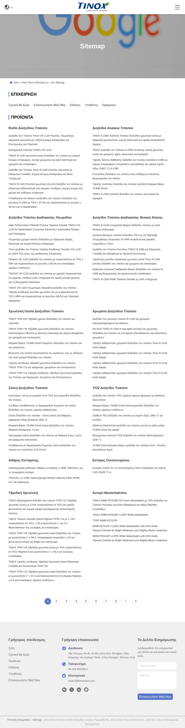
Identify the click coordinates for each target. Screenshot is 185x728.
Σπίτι (16, 82)
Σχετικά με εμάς (19, 105)
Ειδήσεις (75, 105)
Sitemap (36, 719)
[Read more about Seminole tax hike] (126, 601)
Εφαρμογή (109, 105)
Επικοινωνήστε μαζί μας (50, 105)
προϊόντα (14, 661)
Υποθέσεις (91, 105)
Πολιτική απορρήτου (18, 719)
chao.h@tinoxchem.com (81, 680)
